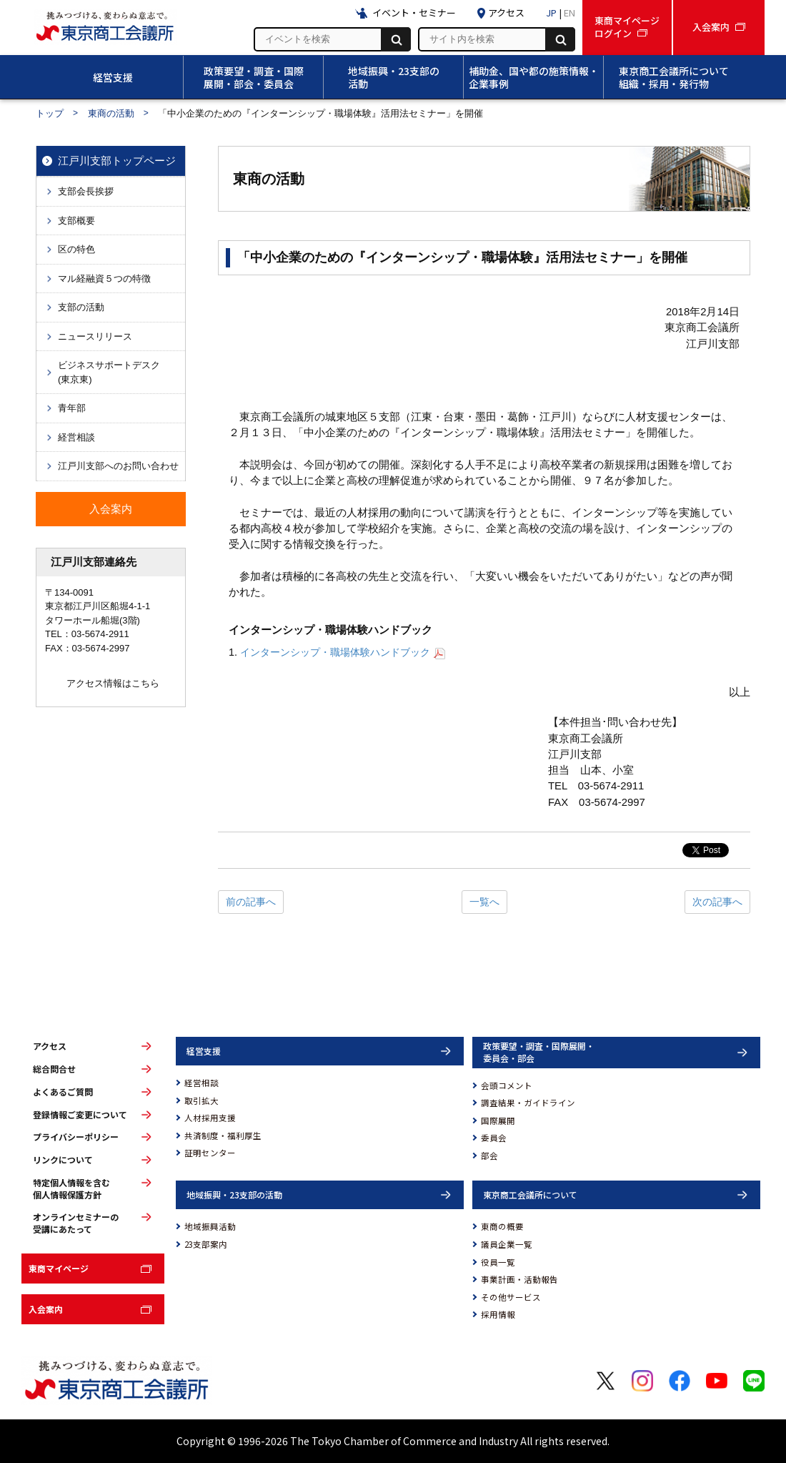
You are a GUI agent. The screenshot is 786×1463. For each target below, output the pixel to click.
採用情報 (498, 1314)
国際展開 (498, 1120)
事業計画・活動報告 (519, 1279)
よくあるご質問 (63, 1092)
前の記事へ (251, 901)
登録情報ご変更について (80, 1114)
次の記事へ (717, 901)
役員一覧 (498, 1262)
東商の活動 (111, 113)
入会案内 (46, 1309)
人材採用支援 (210, 1117)
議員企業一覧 (506, 1244)
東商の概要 (502, 1226)
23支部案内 (205, 1244)
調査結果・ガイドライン (528, 1102)
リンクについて (63, 1160)
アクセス (49, 1046)
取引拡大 (201, 1100)
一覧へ (484, 901)
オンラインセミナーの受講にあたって (76, 1223)
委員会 (494, 1137)
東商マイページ (59, 1268)
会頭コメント (506, 1085)
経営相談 (201, 1082)
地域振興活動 (210, 1226)
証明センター (210, 1152)
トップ (50, 113)
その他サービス (511, 1297)
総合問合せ (54, 1069)
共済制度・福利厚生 (223, 1135)
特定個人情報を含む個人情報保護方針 (71, 1189)
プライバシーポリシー (76, 1137)
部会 (489, 1155)
